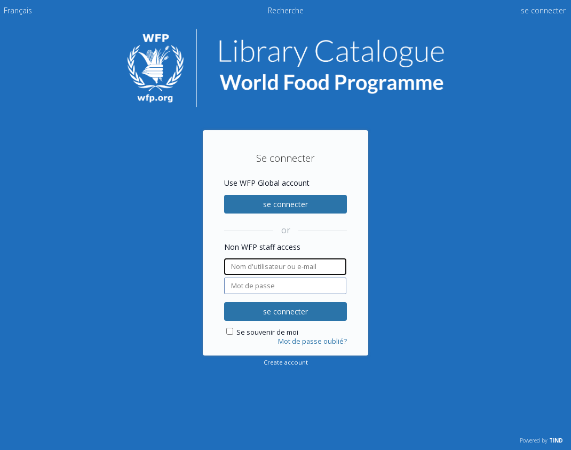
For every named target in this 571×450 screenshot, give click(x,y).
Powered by (541, 440)
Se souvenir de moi (267, 332)
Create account (286, 362)
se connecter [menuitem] (543, 10)
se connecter (285, 204)
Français (18, 10)
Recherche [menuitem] (286, 10)
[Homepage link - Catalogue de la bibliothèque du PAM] (285, 105)
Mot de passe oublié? (312, 341)
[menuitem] (18, 10)
